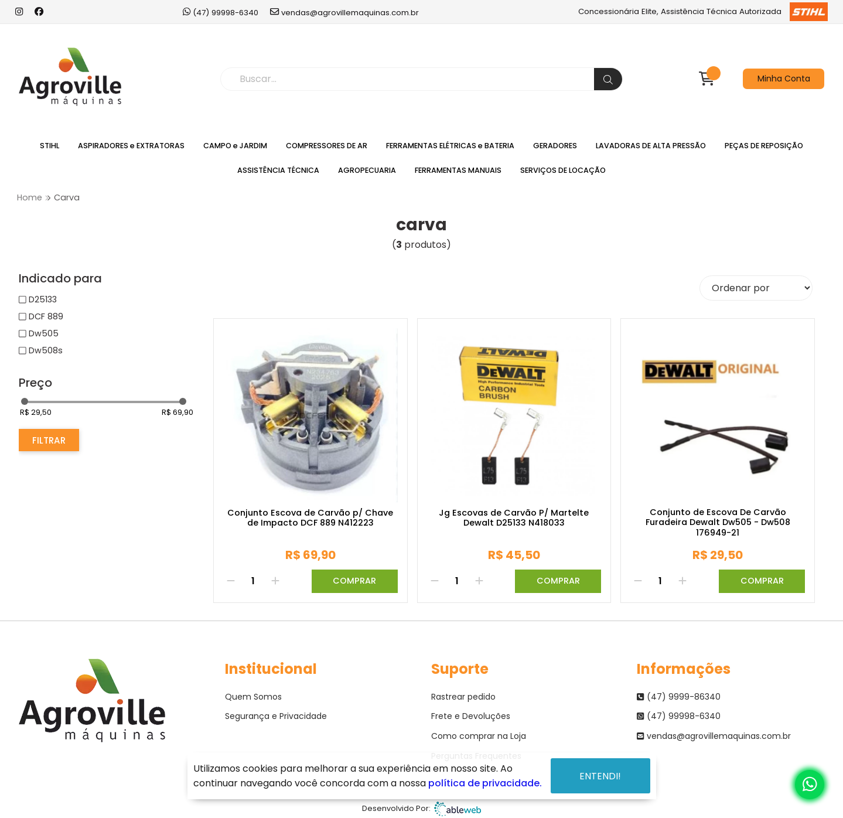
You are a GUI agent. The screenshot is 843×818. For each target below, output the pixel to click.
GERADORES (555, 146)
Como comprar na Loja (478, 736)
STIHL (49, 146)
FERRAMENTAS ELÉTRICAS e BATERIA (450, 146)
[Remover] (230, 581)
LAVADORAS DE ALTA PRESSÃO (651, 146)
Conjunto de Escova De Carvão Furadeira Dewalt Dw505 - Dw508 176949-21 (718, 522)
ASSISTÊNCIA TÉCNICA (278, 170)
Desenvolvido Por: (421, 809)
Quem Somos (253, 697)
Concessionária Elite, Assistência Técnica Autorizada (702, 11)
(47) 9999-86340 (678, 697)
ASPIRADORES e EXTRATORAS (131, 146)
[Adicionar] (275, 581)
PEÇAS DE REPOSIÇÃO (764, 146)
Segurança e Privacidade (276, 716)
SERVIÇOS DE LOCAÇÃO (563, 170)
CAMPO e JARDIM (235, 146)
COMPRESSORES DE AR (326, 146)
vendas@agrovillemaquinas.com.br (344, 12)
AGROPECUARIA (367, 170)
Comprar (354, 581)
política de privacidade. (485, 783)
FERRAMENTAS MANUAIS (458, 170)
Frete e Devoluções (470, 716)
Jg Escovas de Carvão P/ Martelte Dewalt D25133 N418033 (514, 518)
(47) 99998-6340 (220, 12)
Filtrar (49, 440)
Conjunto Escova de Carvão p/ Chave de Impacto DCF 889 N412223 (310, 518)
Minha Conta (783, 78)
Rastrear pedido (463, 697)
